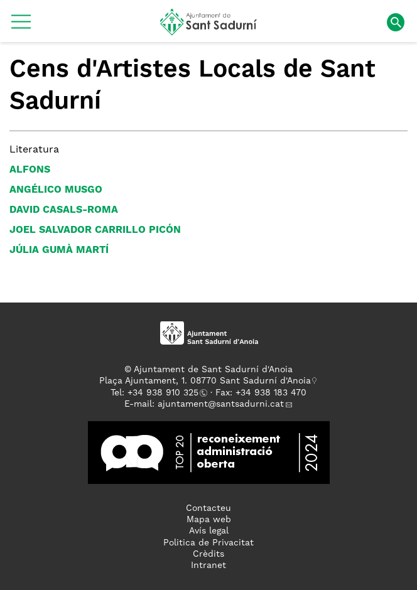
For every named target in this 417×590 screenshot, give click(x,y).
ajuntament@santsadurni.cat (221, 404)
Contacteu (208, 508)
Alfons (29, 170)
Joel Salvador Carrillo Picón (95, 230)
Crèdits (208, 554)
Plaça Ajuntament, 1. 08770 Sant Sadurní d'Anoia (205, 381)
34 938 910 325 (165, 393)
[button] (21, 26)
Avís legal (209, 531)
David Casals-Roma (63, 210)
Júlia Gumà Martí (59, 250)
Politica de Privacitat (208, 543)
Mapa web (209, 519)
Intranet (208, 565)
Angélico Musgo (55, 190)
